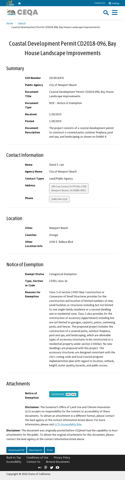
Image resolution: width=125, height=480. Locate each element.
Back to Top (13, 457)
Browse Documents (58, 462)
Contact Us (99, 2)
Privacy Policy (62, 457)
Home (9, 23)
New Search (35, 450)
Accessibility (13, 462)
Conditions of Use (37, 457)
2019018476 (63, 394)
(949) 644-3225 (59, 199)
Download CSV (16, 450)
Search (22, 23)
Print (50, 450)
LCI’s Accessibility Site (68, 424)
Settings (113, 3)
